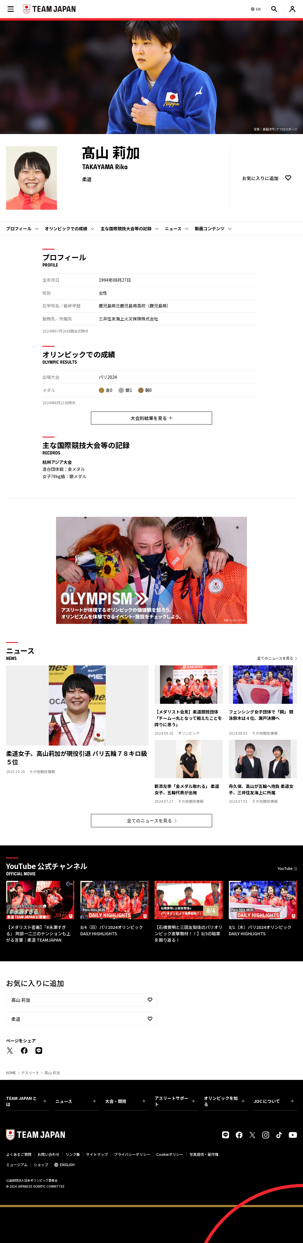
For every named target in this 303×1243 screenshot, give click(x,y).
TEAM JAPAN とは (26, 1101)
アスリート (30, 1072)
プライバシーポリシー (132, 1154)
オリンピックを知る (224, 1101)
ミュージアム (17, 1164)
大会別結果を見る (151, 418)
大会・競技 (125, 1101)
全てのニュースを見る (275, 658)
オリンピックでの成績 (66, 228)
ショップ (41, 1164)
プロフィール (19, 228)
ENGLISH (67, 1164)
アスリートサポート (175, 1101)
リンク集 (72, 1154)
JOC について (274, 1101)
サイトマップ (97, 1154)
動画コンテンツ (210, 228)
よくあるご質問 (19, 1154)
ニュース (173, 228)
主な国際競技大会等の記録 (126, 228)
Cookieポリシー (169, 1154)
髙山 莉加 (20, 1000)
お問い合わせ (48, 1154)
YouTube (285, 868)
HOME (11, 1072)
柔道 (15, 1019)
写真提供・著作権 (203, 1154)
